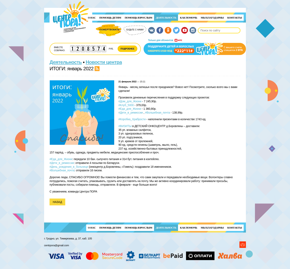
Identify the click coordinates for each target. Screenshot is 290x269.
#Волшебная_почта (157, 112)
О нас (92, 17)
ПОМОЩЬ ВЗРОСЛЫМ (138, 17)
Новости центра (104, 62)
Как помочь (188, 17)
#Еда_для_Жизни (129, 108)
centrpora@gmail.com (56, 245)
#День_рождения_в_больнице (69, 166)
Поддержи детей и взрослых (195, 47)
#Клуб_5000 (126, 105)
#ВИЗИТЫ (125, 126)
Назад (57, 202)
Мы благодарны (212, 17)
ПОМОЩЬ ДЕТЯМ (110, 17)
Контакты (234, 17)
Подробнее (128, 49)
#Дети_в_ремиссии (130, 112)
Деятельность (166, 17)
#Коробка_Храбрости (132, 119)
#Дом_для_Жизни (129, 101)
